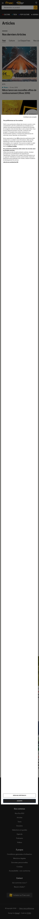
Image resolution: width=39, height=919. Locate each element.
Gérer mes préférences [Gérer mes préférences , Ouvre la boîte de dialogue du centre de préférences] (19, 795)
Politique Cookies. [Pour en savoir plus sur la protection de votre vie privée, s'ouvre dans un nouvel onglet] (12, 146)
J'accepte (19, 800)
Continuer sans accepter (30, 117)
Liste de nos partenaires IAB (10, 162)
